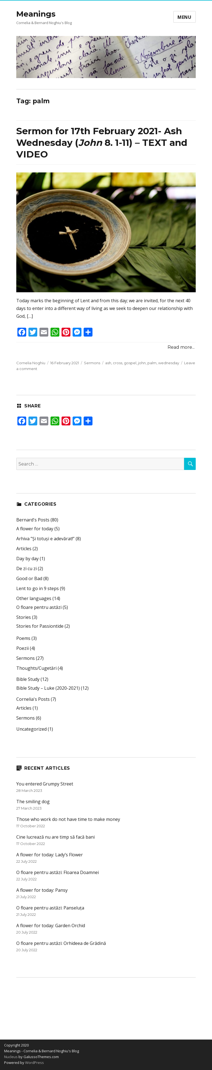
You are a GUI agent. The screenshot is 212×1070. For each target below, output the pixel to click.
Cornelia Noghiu (30, 363)
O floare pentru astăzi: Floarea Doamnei (57, 872)
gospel (130, 363)
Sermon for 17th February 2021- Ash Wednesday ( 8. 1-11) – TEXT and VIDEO (101, 142)
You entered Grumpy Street (44, 784)
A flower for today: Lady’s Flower (49, 855)
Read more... (181, 347)
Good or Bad (29, 578)
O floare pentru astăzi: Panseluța (50, 908)
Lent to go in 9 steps (37, 588)
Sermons (92, 363)
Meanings (35, 14)
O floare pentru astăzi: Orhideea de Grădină (61, 943)
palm (152, 363)
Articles (23, 549)
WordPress (34, 1062)
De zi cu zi (26, 568)
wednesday (168, 363)
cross (117, 363)
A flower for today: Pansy (42, 890)
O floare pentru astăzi (39, 607)
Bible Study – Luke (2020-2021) (48, 688)
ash (108, 363)
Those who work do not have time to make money (68, 819)
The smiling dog (33, 801)
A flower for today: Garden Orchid (50, 925)
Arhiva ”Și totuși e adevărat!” (45, 539)
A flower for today (34, 529)
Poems (23, 638)
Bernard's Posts (32, 520)
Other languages (33, 598)
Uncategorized (31, 729)
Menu (184, 17)
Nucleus (11, 1056)
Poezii (22, 648)
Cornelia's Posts (33, 699)
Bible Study (27, 679)
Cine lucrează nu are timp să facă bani (55, 837)
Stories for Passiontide (39, 626)
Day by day (27, 558)
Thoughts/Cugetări (36, 668)
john (142, 363)
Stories (23, 617)
